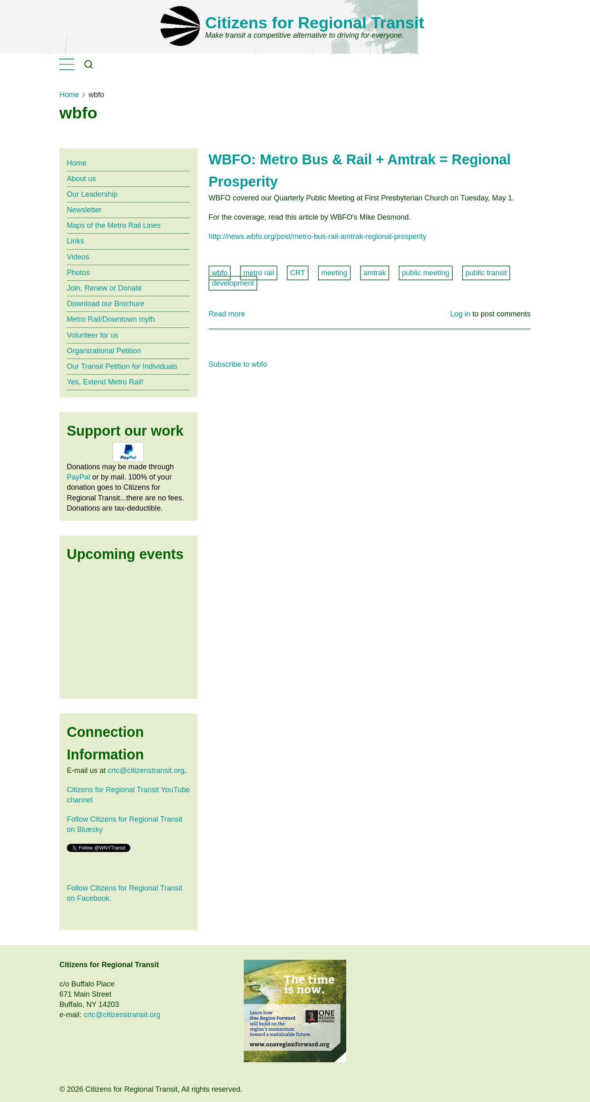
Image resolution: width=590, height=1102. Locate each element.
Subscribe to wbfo (238, 364)
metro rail (258, 273)
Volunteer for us (92, 335)
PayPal (78, 477)
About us (81, 179)
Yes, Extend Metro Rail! (105, 382)
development (233, 283)
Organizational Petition (104, 351)
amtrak (374, 273)
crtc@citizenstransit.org (146, 770)
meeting (334, 273)
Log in (460, 314)
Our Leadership (92, 194)
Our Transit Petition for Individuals (122, 366)
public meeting (425, 273)
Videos (78, 257)
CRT (297, 273)
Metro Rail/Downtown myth (111, 319)
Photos (78, 272)
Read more (227, 314)
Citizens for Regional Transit (314, 23)
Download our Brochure (105, 304)
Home (69, 95)
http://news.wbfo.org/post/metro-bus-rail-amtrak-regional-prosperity (318, 236)
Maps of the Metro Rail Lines (114, 225)
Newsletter (84, 210)
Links (75, 241)
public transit (486, 273)
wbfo (219, 273)
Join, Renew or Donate (104, 288)
